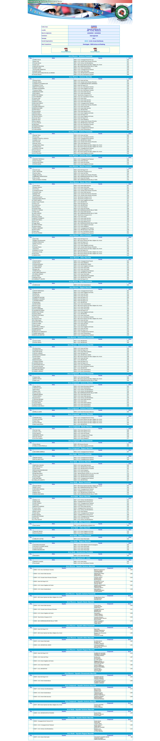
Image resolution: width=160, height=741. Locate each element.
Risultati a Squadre (95, 52)
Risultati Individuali (66, 52)
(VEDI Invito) (94, 27)
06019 (86, 41)
